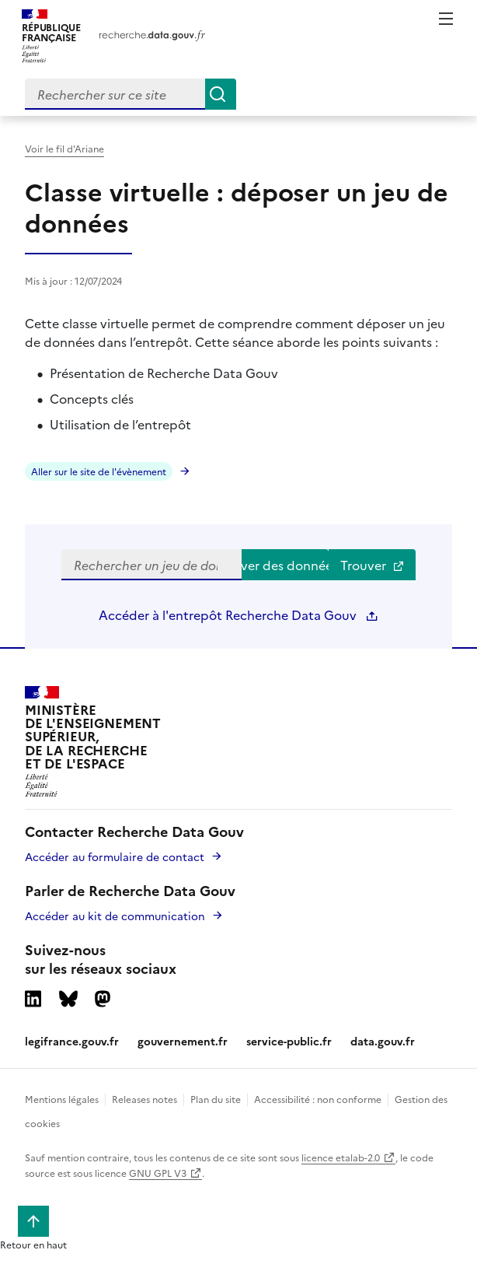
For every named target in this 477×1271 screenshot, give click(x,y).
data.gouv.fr (382, 1041)
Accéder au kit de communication (115, 915)
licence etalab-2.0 (340, 1157)
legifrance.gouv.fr (72, 1041)
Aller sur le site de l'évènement (98, 471)
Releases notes (144, 1098)
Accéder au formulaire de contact (114, 856)
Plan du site (215, 1098)
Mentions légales (62, 1098)
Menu (445, 18)
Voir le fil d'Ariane (64, 148)
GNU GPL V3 (157, 1172)
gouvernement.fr (183, 1041)
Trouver (372, 564)
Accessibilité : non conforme (317, 1098)
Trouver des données (285, 564)
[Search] (220, 94)
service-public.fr (289, 1041)
